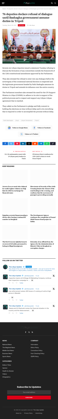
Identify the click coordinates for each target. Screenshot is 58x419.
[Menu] (3, 3)
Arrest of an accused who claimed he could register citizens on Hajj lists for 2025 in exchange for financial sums (14, 190)
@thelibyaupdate (29, 275)
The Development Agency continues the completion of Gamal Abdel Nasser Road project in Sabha (42, 218)
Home (4, 9)
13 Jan (37, 275)
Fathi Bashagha (8, 120)
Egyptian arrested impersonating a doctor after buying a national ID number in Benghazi (15, 217)
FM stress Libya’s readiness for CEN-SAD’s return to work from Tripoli (43, 156)
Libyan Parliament (26, 120)
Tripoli (37, 120)
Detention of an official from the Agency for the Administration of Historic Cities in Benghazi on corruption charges (42, 245)
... (29, 280)
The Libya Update (15, 276)
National (21, 25)
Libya (17, 120)
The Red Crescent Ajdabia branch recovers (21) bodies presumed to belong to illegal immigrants (14, 244)
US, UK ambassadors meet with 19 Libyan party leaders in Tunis (15, 156)
